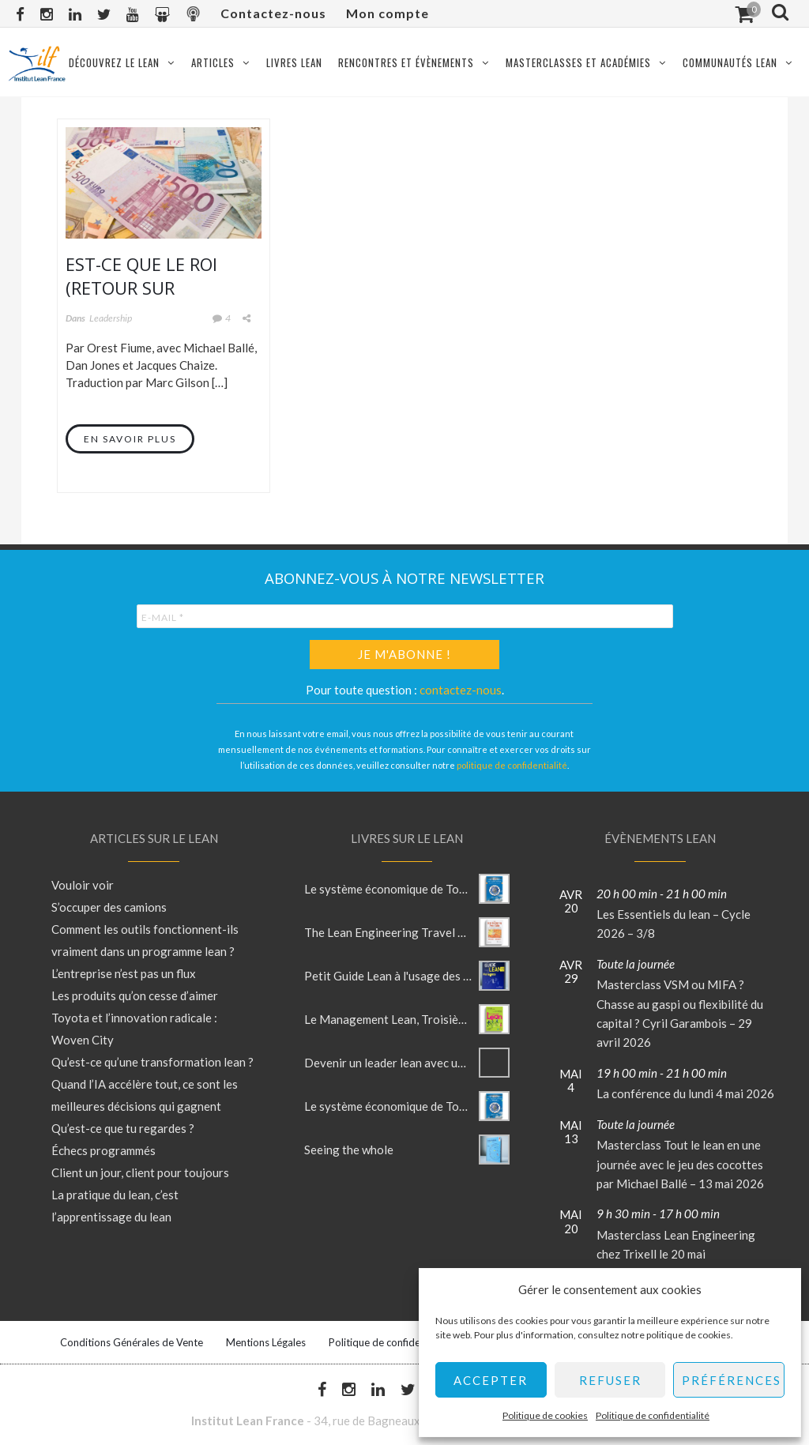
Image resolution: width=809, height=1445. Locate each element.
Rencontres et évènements (406, 62)
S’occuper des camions (109, 907)
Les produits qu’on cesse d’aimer (134, 995)
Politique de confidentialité (652, 1415)
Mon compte (387, 13)
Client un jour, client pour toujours (140, 1172)
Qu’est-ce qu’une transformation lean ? (152, 1062)
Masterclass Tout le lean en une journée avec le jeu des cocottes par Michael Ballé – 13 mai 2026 (680, 1164)
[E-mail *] (405, 616)
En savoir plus (130, 439)
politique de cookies (688, 1335)
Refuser (610, 1380)
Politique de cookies (545, 1415)
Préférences (731, 1380)
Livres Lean (294, 62)
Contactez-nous (273, 13)
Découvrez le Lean (114, 62)
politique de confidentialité (512, 765)
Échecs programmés (103, 1150)
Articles (213, 62)
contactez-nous (461, 690)
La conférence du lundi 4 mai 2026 (685, 1093)
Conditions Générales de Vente (131, 1342)
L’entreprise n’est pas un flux (123, 973)
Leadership (110, 318)
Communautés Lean (730, 62)
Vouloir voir (82, 885)
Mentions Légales (266, 1342)
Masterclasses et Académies (578, 62)
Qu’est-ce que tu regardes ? (122, 1128)
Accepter (490, 1380)
